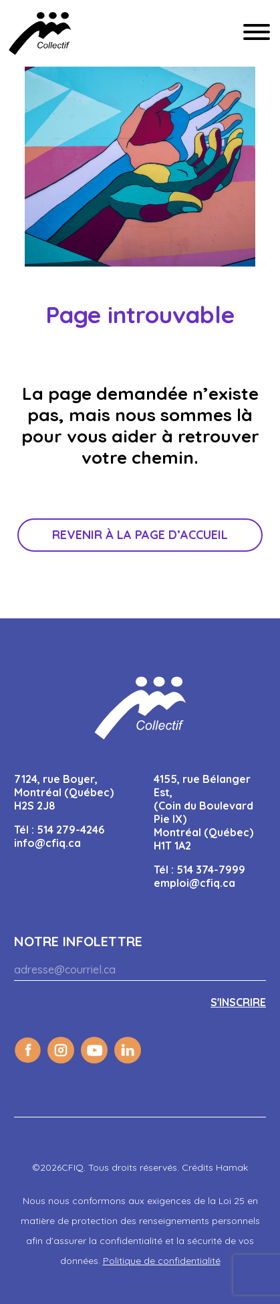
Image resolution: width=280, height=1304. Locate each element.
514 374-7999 (210, 869)
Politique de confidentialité (162, 1261)
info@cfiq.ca (47, 843)
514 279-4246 (70, 829)
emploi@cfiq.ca (194, 883)
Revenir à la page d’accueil (140, 534)
